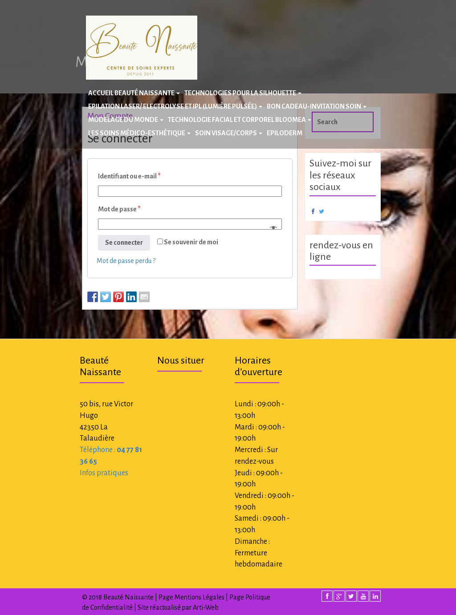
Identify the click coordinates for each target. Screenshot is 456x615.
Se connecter (124, 242)
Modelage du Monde (125, 119)
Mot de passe (119, 209)
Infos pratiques (104, 473)
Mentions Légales (199, 597)
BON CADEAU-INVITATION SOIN (316, 106)
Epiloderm (284, 133)
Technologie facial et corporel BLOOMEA (239, 119)
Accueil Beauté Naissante (134, 93)
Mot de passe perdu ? (126, 260)
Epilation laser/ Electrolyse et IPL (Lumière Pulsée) (175, 106)
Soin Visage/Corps (228, 133)
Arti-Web (206, 607)
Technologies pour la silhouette (242, 93)
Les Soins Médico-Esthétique (139, 133)
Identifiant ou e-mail (129, 176)
